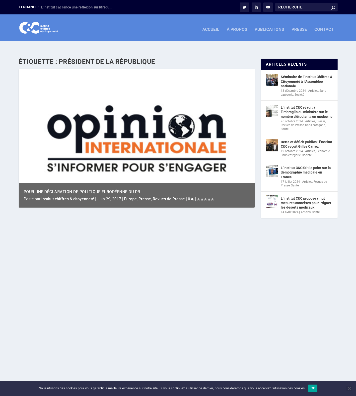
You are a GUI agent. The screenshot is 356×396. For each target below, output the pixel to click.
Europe (130, 188)
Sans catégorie (315, 115)
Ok (313, 388)
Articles (313, 80)
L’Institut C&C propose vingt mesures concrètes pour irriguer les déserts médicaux (306, 192)
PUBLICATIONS (269, 27)
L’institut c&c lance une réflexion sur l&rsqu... (76, 7)
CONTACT (324, 27)
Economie (323, 141)
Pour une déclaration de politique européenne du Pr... (84, 181)
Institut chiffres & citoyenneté (67, 188)
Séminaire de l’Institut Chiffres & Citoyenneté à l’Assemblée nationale (306, 71)
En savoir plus (42, 356)
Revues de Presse (169, 188)
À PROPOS (237, 27)
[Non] (349, 388)
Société (299, 84)
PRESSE (299, 27)
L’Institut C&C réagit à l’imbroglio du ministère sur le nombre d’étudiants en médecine (307, 101)
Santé (284, 119)
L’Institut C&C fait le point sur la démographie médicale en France (306, 162)
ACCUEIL (210, 27)
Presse (145, 188)
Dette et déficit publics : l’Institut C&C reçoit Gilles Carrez (306, 134)
